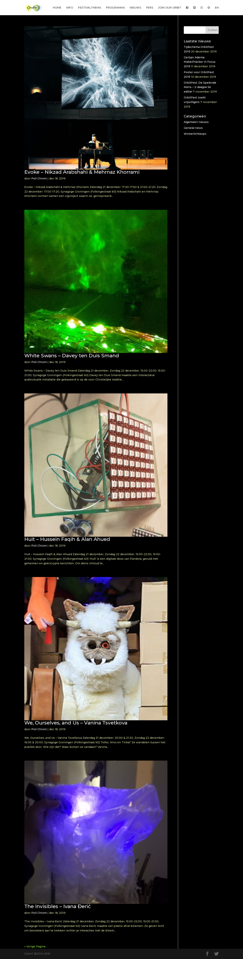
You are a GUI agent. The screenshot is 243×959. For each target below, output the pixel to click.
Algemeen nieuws (196, 122)
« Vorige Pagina (34, 946)
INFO (69, 7)
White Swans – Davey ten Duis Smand (71, 356)
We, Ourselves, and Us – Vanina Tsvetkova (75, 723)
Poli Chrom (39, 178)
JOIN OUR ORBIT (169, 7)
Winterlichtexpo (195, 134)
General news (193, 128)
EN (217, 7)
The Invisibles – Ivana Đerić (57, 906)
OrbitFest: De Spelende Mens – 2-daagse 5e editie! (200, 87)
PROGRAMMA (115, 7)
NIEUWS (135, 7)
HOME (57, 7)
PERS (149, 7)
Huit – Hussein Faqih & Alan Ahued (67, 539)
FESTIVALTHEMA (89, 7)
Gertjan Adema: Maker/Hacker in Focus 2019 (199, 62)
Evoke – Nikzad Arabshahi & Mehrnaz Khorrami (82, 172)
